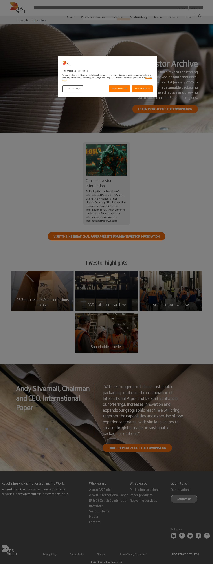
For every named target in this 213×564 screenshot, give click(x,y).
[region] (107, 76)
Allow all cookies (142, 88)
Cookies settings (73, 88)
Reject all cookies (119, 88)
